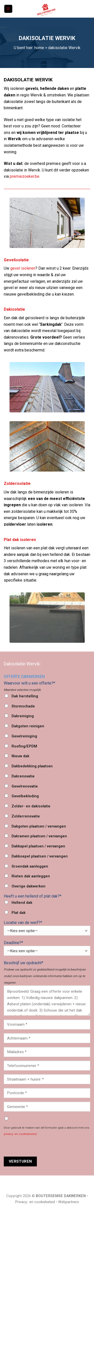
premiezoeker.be (24, 176)
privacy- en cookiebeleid (20, 1134)
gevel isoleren (22, 268)
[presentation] (42, 1147)
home (39, 47)
